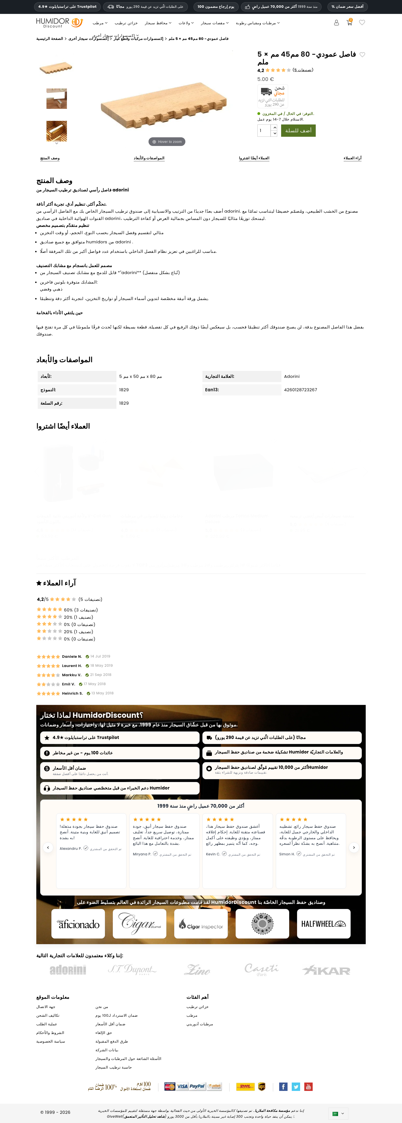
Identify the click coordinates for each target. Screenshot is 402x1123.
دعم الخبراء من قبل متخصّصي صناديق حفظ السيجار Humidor (111, 788)
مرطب (196, 565)
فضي (45, 289)
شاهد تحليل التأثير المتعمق (144, 1116)
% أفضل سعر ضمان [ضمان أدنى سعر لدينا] (348, 6)
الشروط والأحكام (50, 1032)
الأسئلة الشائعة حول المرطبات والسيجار (128, 1058)
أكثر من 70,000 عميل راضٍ (284, 7)
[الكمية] (264, 130)
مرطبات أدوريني (164, 565)
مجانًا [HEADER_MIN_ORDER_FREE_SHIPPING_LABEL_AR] (145, 6)
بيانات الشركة (106, 1050)
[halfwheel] (324, 924)
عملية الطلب (47, 1024)
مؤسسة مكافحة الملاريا (272, 1110)
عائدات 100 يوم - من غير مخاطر (83, 753)
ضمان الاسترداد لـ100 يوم (116, 1015)
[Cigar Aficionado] (78, 924)
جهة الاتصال (45, 1006)
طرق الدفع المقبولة (111, 1041)
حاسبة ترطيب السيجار (113, 1067)
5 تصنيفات (303, 70)
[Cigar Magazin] (262, 924)
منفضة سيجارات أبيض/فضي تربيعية (322, 516)
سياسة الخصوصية (50, 1041)
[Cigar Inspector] (201, 924)
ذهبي (58, 289)
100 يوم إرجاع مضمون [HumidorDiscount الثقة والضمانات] (216, 6)
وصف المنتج (50, 158)
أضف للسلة (298, 130)
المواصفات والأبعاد (149, 158)
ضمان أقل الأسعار (69, 768)
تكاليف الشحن (47, 1015)
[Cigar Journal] (139, 924)
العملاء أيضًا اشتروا (254, 158)
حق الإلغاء (103, 1032)
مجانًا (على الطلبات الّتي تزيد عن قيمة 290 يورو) (260, 737)
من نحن (101, 1006)
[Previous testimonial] (48, 847)
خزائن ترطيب (226, 565)
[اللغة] (338, 1114)
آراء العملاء (353, 158)
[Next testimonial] (354, 847)
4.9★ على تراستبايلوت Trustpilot (67, 7)
